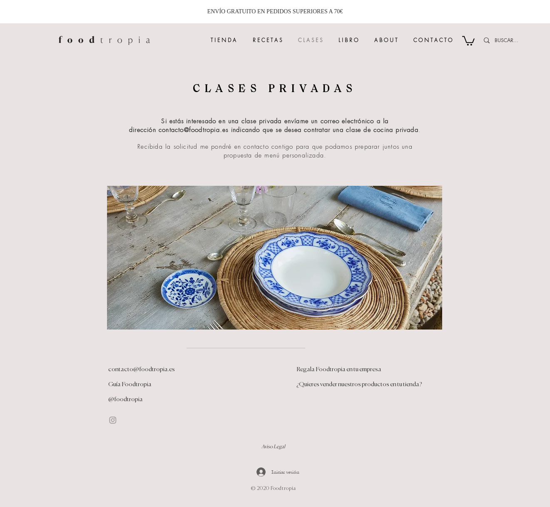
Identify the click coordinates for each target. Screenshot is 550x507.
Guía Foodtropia (130, 384)
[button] (468, 40)
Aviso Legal (273, 447)
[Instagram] (112, 420)
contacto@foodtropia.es (193, 130)
